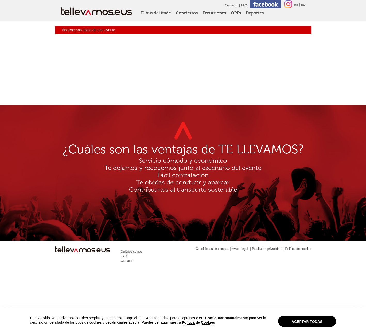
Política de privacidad (266, 249)
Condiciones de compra (212, 249)
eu (303, 5)
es (296, 5)
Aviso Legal (240, 249)
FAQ (244, 5)
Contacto (231, 5)
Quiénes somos (131, 251)
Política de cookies (298, 249)
